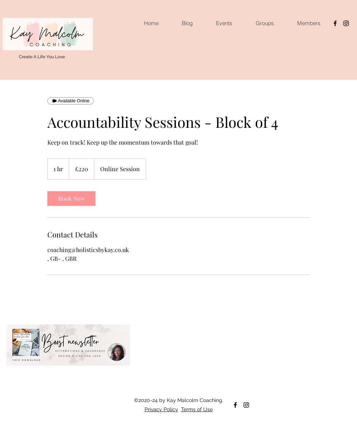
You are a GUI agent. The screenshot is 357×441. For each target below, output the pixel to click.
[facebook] (335, 23)
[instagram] (346, 23)
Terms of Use (197, 409)
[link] (71, 198)
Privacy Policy (161, 409)
